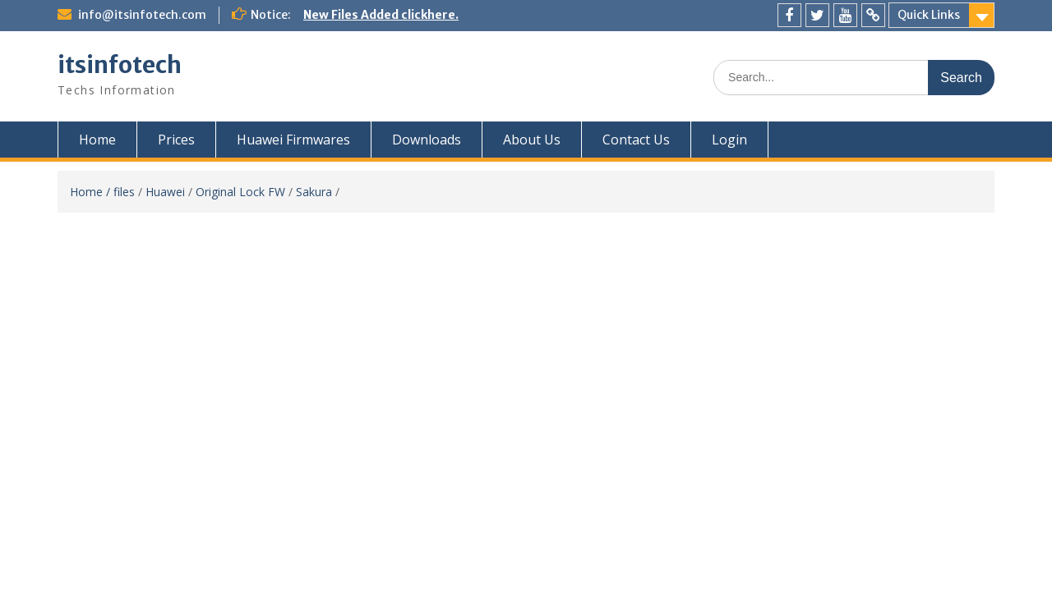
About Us (532, 140)
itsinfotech (120, 65)
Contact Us (636, 140)
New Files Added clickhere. (381, 14)
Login (729, 140)
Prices (176, 140)
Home (97, 140)
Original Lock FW (240, 191)
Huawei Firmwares (293, 140)
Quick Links (928, 14)
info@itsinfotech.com (142, 14)
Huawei (165, 191)
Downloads (426, 140)
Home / (91, 191)
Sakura (314, 191)
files (124, 191)
